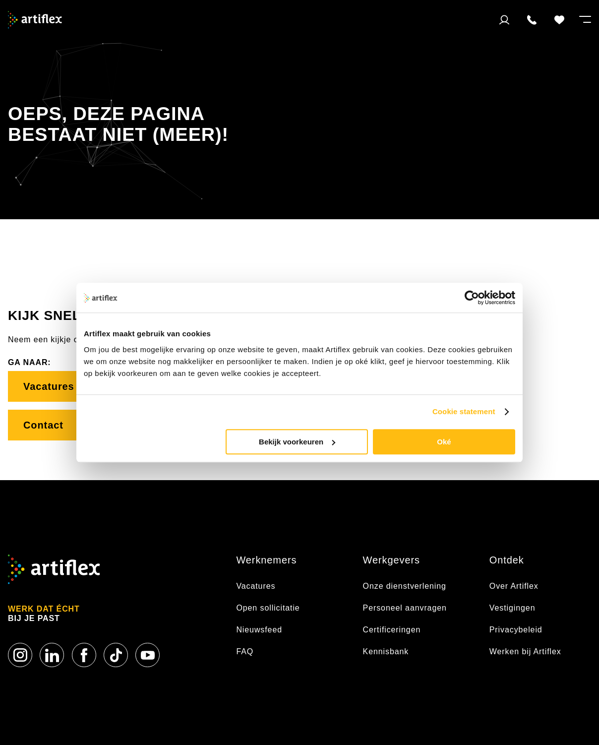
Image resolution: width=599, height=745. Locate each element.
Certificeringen (392, 629)
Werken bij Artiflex (525, 651)
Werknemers (266, 560)
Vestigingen (512, 608)
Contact (51, 425)
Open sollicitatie (268, 608)
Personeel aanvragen (405, 608)
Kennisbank (386, 651)
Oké (444, 441)
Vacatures (50, 386)
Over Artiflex (515, 586)
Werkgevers (391, 560)
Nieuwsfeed (259, 629)
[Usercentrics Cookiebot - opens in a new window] (471, 297)
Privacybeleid (515, 629)
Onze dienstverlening (404, 586)
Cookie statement (463, 411)
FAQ (244, 651)
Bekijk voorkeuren (297, 441)
